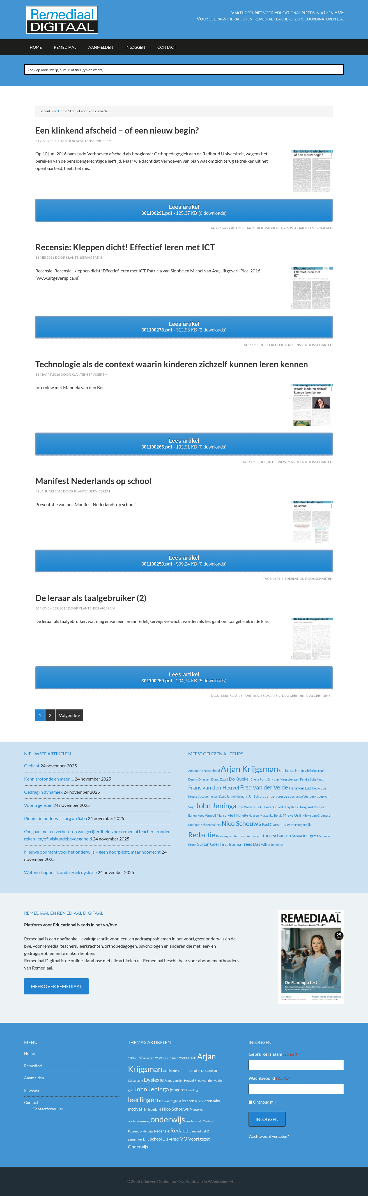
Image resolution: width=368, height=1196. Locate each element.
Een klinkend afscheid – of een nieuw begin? (117, 130)
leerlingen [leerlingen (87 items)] (143, 1099)
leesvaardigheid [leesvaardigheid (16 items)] (170, 1101)
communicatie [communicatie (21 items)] (189, 1070)
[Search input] (184, 69)
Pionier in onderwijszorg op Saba (55, 818)
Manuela (296, 462)
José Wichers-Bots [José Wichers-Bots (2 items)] (250, 807)
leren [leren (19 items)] (199, 1101)
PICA (283, 345)
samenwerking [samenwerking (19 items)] (138, 1139)
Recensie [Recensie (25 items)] (161, 1131)
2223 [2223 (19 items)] (167, 1058)
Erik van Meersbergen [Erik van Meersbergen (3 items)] (283, 779)
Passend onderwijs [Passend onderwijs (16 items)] (140, 1131)
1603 (255, 345)
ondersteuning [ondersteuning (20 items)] (139, 1121)
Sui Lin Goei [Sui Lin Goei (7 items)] (208, 844)
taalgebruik (293, 695)
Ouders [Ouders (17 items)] (208, 1121)
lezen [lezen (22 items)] (208, 1101)
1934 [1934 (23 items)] (141, 1058)
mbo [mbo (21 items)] (216, 1101)
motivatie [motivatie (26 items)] (137, 1109)
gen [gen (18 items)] (130, 1090)
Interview (277, 462)
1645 (224, 228)
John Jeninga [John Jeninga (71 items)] (216, 805)
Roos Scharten (297, 228)
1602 (254, 462)
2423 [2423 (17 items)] (174, 1058)
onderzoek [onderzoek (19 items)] (194, 1121)
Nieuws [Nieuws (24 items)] (196, 1109)
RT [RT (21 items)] (209, 1131)
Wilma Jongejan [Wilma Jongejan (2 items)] (272, 844)
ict (263, 345)
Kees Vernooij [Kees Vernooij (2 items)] (206, 815)
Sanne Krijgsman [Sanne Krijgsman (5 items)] (306, 835)
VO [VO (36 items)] (183, 1139)
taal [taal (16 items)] (165, 1139)
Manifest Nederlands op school (93, 481)
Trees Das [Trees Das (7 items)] (251, 844)
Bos (263, 462)
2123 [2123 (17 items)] (158, 1058)
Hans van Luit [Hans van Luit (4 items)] (300, 788)
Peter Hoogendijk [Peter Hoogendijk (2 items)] (299, 824)
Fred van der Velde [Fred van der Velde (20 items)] (208, 1080)
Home (29, 1053)
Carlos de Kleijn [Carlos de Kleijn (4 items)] (291, 770)
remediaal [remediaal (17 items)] (199, 1131)
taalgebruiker (319, 695)
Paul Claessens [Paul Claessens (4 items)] (274, 824)
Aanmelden (34, 1077)
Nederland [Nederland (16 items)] (154, 1109)
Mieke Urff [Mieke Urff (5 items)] (292, 815)
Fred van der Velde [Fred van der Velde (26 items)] (264, 787)
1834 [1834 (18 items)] (132, 1058)
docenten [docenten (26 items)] (209, 1070)
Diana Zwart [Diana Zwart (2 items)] (219, 779)
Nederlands (293, 578)
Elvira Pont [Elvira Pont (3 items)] (258, 779)
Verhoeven (322, 228)
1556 (224, 695)
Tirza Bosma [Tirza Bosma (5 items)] (230, 844)
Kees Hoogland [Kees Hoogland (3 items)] (302, 807)
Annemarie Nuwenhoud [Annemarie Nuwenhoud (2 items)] (204, 770)
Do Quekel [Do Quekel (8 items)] (239, 778)
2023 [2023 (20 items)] (150, 1058)
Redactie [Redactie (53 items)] (180, 1130)
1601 (276, 578)
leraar (245, 695)
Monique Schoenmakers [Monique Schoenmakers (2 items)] (204, 824)
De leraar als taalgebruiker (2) (90, 598)
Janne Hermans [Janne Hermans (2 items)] (237, 796)
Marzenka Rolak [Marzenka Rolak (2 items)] (271, 815)
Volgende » (69, 715)
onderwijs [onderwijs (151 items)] (167, 1119)
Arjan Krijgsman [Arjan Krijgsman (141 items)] (249, 769)
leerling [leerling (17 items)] (193, 1090)
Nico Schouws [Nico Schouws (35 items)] (241, 823)
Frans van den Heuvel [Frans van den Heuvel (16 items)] (213, 787)
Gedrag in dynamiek (43, 792)
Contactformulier (48, 1108)
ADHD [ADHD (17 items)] (192, 1058)
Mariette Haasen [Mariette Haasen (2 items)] (247, 815)
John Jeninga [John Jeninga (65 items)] (151, 1089)
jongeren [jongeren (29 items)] (178, 1089)
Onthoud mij (264, 1101)
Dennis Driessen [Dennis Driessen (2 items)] (199, 779)
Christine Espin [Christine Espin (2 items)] (315, 770)
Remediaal (33, 1065)
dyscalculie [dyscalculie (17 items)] (135, 1080)
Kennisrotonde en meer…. (49, 778)
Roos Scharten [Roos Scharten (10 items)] (276, 835)
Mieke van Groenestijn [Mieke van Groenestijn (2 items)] (317, 815)
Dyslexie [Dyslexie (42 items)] (154, 1080)
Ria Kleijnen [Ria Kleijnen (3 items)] (224, 836)
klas (233, 695)
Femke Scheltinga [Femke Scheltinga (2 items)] (312, 779)
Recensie (296, 345)
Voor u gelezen (38, 805)
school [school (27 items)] (156, 1138)
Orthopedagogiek (246, 228)
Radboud (273, 228)
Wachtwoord (269, 1078)
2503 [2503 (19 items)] (183, 1058)
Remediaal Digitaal (71, 20)
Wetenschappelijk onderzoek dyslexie (60, 872)
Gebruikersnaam (273, 1054)
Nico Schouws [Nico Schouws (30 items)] (175, 1108)
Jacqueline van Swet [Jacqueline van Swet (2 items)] (212, 796)
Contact (31, 1102)
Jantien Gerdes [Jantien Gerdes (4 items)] (277, 796)
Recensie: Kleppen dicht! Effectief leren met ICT (125, 247)
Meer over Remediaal (56, 986)
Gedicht (32, 765)
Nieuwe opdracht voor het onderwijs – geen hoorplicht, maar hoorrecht (92, 851)
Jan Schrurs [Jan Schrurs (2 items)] (256, 796)
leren (272, 345)
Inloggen (31, 1090)
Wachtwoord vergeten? (269, 1136)
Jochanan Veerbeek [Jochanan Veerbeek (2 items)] (303, 796)
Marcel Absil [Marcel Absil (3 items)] (226, 815)
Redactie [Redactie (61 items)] (201, 834)
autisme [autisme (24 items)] (170, 1070)
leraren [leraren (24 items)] (188, 1100)
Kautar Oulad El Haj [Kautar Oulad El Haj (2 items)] (276, 807)
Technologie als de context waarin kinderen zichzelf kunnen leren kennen (171, 364)
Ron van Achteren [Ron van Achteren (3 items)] (247, 836)
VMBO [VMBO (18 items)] (174, 1139)
